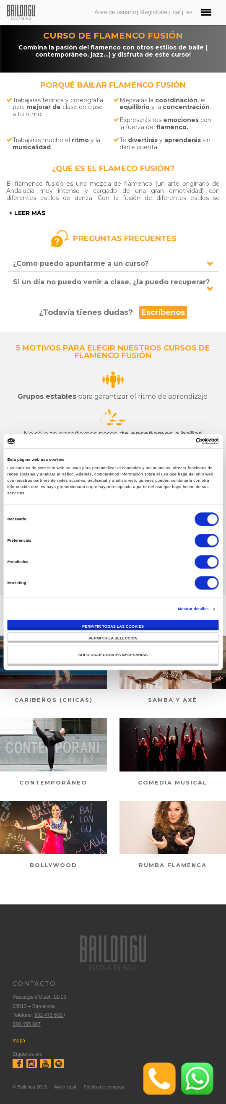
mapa (19, 1041)
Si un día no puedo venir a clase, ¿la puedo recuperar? (111, 282)
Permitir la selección (113, 638)
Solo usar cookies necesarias (113, 655)
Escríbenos (163, 312)
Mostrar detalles (193, 609)
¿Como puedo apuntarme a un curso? (80, 264)
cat (177, 12)
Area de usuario (115, 12)
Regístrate (154, 12)
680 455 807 (27, 1024)
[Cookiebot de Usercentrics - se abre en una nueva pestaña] (182, 441)
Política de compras (103, 1086)
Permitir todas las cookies (113, 626)
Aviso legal (65, 1086)
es (189, 12)
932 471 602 (49, 1015)
